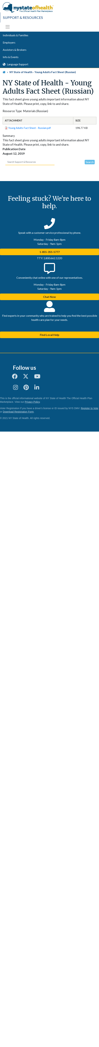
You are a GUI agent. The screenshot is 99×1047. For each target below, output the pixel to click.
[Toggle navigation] (7, 26)
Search (90, 162)
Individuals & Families (15, 35)
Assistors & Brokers (14, 49)
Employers (9, 42)
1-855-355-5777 (49, 251)
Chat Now (49, 296)
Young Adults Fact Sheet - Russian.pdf (29, 127)
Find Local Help (49, 334)
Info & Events (10, 57)
